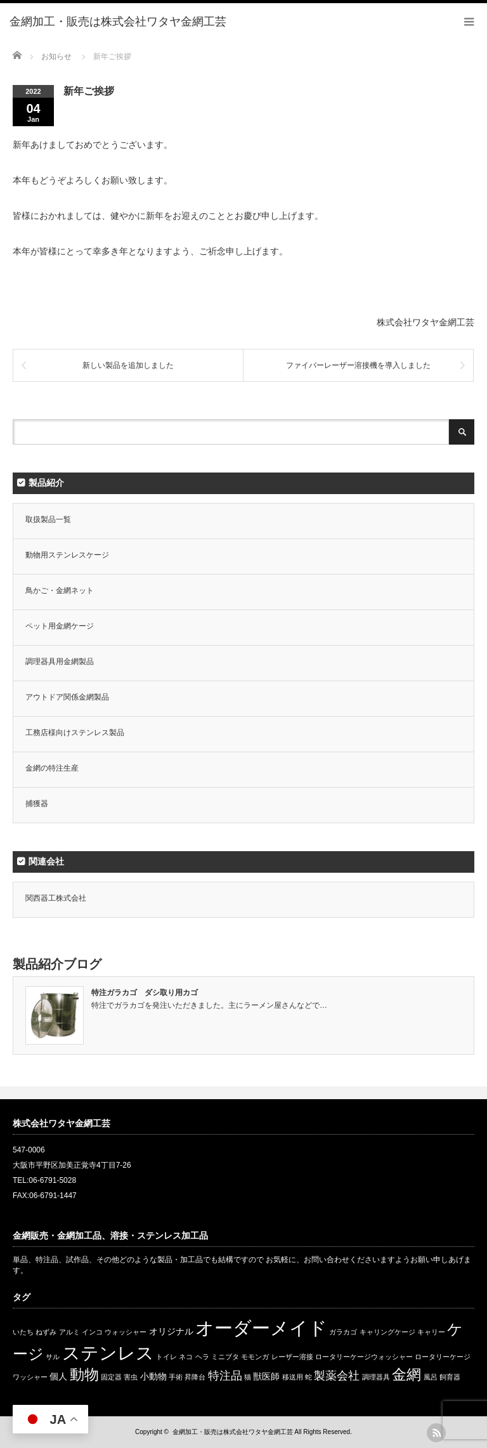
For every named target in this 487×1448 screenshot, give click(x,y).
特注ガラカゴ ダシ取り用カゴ (144, 992)
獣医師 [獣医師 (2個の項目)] (266, 1376)
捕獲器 (36, 803)
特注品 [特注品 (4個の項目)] (225, 1375)
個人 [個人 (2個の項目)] (58, 1376)
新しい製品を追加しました (128, 365)
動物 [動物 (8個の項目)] (84, 1374)
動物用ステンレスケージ (67, 555)
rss (436, 1432)
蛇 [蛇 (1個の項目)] (308, 1377)
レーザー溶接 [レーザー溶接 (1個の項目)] (292, 1356)
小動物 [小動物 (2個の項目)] (153, 1376)
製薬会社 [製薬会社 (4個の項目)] (337, 1375)
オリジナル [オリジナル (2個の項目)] (171, 1331)
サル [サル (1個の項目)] (53, 1356)
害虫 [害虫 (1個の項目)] (131, 1377)
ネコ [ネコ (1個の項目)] (186, 1356)
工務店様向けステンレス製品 (74, 732)
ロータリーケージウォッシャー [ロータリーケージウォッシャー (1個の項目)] (364, 1356)
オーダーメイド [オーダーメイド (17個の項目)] (261, 1327)
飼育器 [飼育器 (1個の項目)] (449, 1377)
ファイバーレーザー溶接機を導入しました (358, 365)
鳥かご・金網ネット (59, 590)
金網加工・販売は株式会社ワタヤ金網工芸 (232, 1431)
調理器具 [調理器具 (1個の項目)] (376, 1377)
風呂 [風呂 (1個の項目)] (431, 1377)
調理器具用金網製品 (59, 661)
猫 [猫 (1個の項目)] (247, 1377)
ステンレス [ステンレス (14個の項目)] (108, 1353)
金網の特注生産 (52, 768)
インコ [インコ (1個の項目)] (92, 1332)
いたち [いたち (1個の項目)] (23, 1332)
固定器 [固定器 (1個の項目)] (111, 1377)
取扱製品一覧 (48, 519)
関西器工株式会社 (55, 898)
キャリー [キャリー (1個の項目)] (431, 1332)
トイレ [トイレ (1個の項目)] (166, 1356)
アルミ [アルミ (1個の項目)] (69, 1332)
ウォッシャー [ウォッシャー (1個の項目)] (125, 1332)
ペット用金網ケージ (59, 626)
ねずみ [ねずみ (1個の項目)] (46, 1332)
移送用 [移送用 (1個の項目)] (292, 1377)
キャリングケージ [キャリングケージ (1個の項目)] (387, 1332)
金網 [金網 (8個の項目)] (406, 1374)
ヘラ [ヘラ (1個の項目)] (202, 1356)
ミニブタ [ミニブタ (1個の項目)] (225, 1356)
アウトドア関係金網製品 (67, 697)
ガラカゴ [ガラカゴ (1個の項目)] (343, 1332)
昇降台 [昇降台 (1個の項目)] (195, 1377)
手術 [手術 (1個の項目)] (176, 1377)
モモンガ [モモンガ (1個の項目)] (255, 1356)
